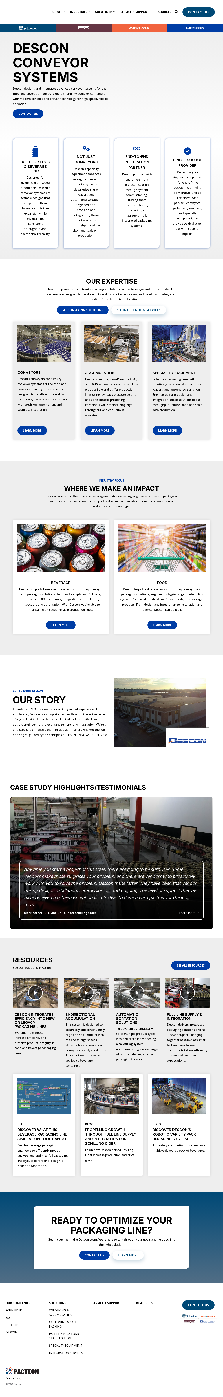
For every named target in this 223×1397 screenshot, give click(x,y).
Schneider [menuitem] (14, 1304)
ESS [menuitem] (8, 1311)
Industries (80, 9)
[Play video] (208, 917)
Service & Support (134, 9)
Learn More (32, 424)
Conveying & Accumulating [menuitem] (60, 1306)
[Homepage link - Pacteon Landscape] (22, 1366)
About (58, 9)
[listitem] (111, 856)
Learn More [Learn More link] (128, 1249)
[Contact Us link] (28, 107)
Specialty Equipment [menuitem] (65, 1339)
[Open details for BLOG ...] (44, 1118)
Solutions (105, 9)
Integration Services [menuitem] (66, 1346)
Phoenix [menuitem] (12, 1318)
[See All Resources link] (190, 958)
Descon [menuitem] (11, 1326)
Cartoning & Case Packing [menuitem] (63, 1317)
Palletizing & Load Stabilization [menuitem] (64, 1329)
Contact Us (198, 9)
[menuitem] (18, 1296)
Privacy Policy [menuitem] (14, 1371)
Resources (163, 9)
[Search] (176, 8)
